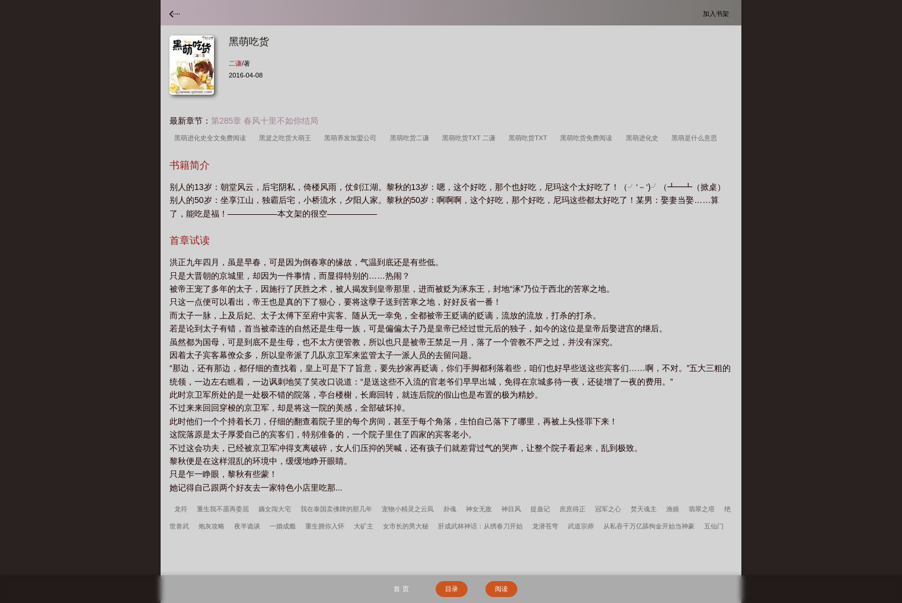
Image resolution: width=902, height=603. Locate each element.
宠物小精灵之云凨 (408, 508)
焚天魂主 (644, 508)
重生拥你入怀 (324, 526)
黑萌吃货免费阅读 (588, 137)
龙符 (180, 508)
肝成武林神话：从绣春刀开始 (480, 526)
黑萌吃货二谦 (411, 137)
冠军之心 (608, 508)
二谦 (235, 63)
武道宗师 (581, 526)
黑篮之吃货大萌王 (287, 137)
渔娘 (672, 508)
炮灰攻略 (212, 526)
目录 (451, 588)
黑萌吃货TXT (529, 137)
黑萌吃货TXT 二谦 (470, 137)
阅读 (501, 588)
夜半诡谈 (247, 526)
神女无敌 (479, 508)
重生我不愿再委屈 (223, 508)
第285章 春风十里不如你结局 (264, 120)
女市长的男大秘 (405, 526)
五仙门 (714, 526)
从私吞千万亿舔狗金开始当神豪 (649, 526)
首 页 (401, 588)
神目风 (511, 508)
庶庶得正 (572, 508)
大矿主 (363, 526)
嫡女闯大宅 (274, 508)
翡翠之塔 (702, 508)
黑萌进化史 (644, 137)
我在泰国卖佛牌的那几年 (336, 508)
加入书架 (718, 13)
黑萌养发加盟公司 (352, 137)
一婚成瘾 (283, 526)
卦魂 (449, 508)
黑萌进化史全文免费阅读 (212, 137)
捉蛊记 (540, 508)
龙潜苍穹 (545, 526)
